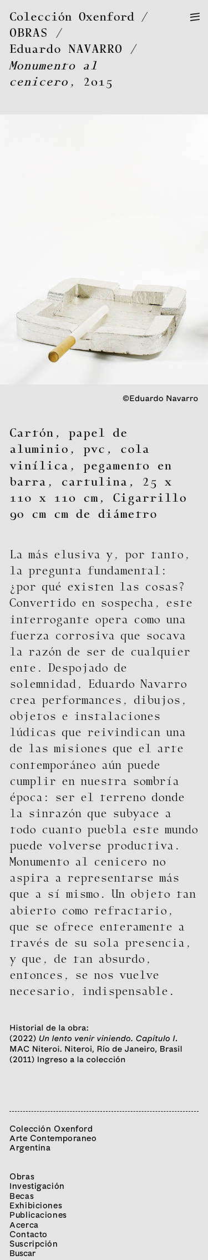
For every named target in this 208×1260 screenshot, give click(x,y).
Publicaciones (38, 1214)
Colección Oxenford (71, 17)
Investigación (37, 1186)
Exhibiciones (35, 1205)
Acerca (23, 1224)
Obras (21, 1176)
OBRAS (28, 34)
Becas (21, 1196)
